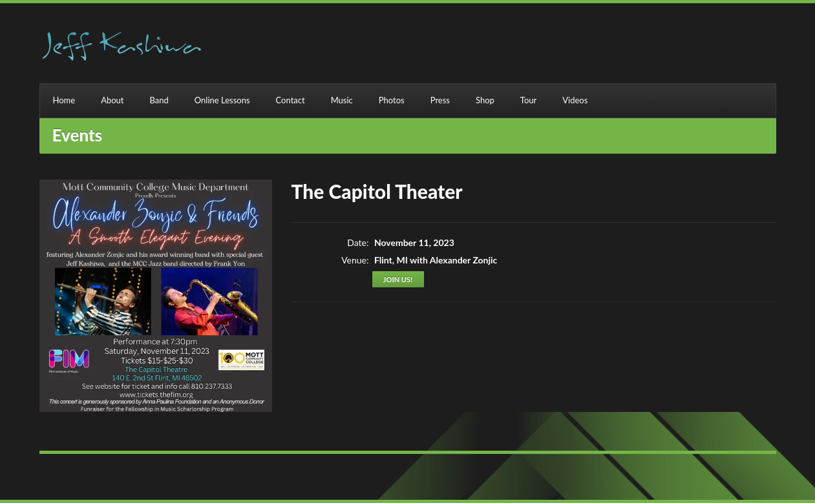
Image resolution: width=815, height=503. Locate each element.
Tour (528, 100)
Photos (392, 100)
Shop (485, 100)
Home (64, 100)
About (112, 100)
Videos (574, 100)
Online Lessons (222, 100)
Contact (290, 100)
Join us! (397, 279)
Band (159, 100)
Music (342, 100)
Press (440, 100)
